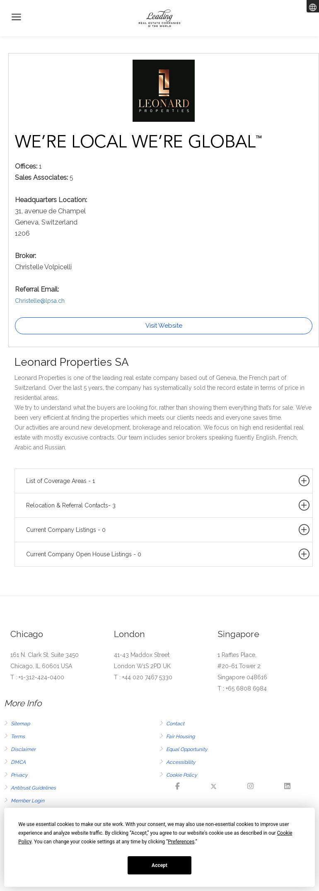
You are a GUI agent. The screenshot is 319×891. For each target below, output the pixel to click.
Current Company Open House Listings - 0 (168, 554)
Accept (159, 865)
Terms (18, 736)
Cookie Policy (181, 775)
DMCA (18, 762)
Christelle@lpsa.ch (40, 300)
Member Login (27, 801)
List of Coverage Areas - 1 (168, 481)
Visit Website (163, 325)
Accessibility (181, 762)
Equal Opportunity (187, 749)
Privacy (19, 775)
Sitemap (20, 724)
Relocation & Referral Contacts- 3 (168, 505)
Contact (175, 724)
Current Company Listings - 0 (168, 529)
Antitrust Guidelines (33, 788)
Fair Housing (180, 736)
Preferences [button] (181, 842)
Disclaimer (23, 749)
